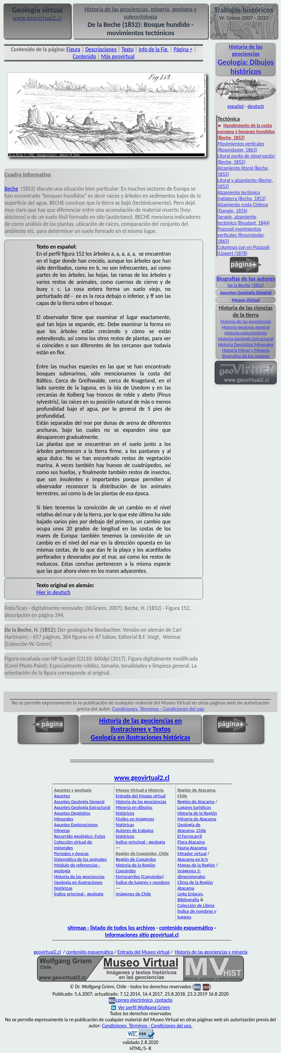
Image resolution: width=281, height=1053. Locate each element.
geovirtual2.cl (47, 952)
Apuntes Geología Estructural (82, 807)
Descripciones (100, 49)
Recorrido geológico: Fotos (79, 836)
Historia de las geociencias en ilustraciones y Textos (140, 725)
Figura (73, 49)
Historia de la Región (197, 813)
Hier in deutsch (53, 592)
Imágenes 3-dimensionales (191, 873)
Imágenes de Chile (133, 894)
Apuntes (62, 796)
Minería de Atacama (196, 819)
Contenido (84, 56)
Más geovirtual (118, 56)
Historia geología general (245, 327)
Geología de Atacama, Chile (191, 827)
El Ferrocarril (189, 836)
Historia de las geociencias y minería (211, 952)
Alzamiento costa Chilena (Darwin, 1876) (242, 208)
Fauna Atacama (192, 848)
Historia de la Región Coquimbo (135, 868)
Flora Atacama (191, 842)
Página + (183, 49)
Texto (127, 49)
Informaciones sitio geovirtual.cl (141, 934)
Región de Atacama (196, 801)
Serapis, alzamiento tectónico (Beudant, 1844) (243, 220)
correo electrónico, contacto (144, 1000)
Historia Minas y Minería (245, 350)
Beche (11, 188)
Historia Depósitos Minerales (245, 344)
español (235, 106)
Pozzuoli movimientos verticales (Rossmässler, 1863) (241, 235)
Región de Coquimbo (136, 859)
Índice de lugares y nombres (143, 882)
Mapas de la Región (196, 865)
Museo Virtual (246, 300)
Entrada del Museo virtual (141, 796)
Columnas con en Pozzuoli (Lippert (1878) (243, 250)
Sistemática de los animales (80, 859)
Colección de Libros (196, 905)
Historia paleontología (245, 333)
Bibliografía (188, 899)
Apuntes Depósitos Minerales (72, 816)
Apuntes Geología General (245, 292)
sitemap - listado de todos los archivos (111, 927)
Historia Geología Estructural (245, 338)
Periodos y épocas (71, 853)
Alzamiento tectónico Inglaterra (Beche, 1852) (241, 195)
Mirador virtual (192, 853)
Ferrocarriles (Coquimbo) (140, 876)
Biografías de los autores (245, 356)
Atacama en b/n (192, 859)
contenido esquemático (186, 927)
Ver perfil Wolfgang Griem (140, 1007)
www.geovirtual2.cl (141, 778)
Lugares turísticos (194, 807)
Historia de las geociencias (246, 321)
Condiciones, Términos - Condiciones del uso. (147, 1026)
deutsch (255, 106)
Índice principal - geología (78, 894)
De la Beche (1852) (246, 285)
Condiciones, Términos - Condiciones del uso (158, 709)
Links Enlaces (189, 894)
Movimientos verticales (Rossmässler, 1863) (240, 147)
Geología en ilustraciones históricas (140, 737)
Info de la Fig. (154, 49)
